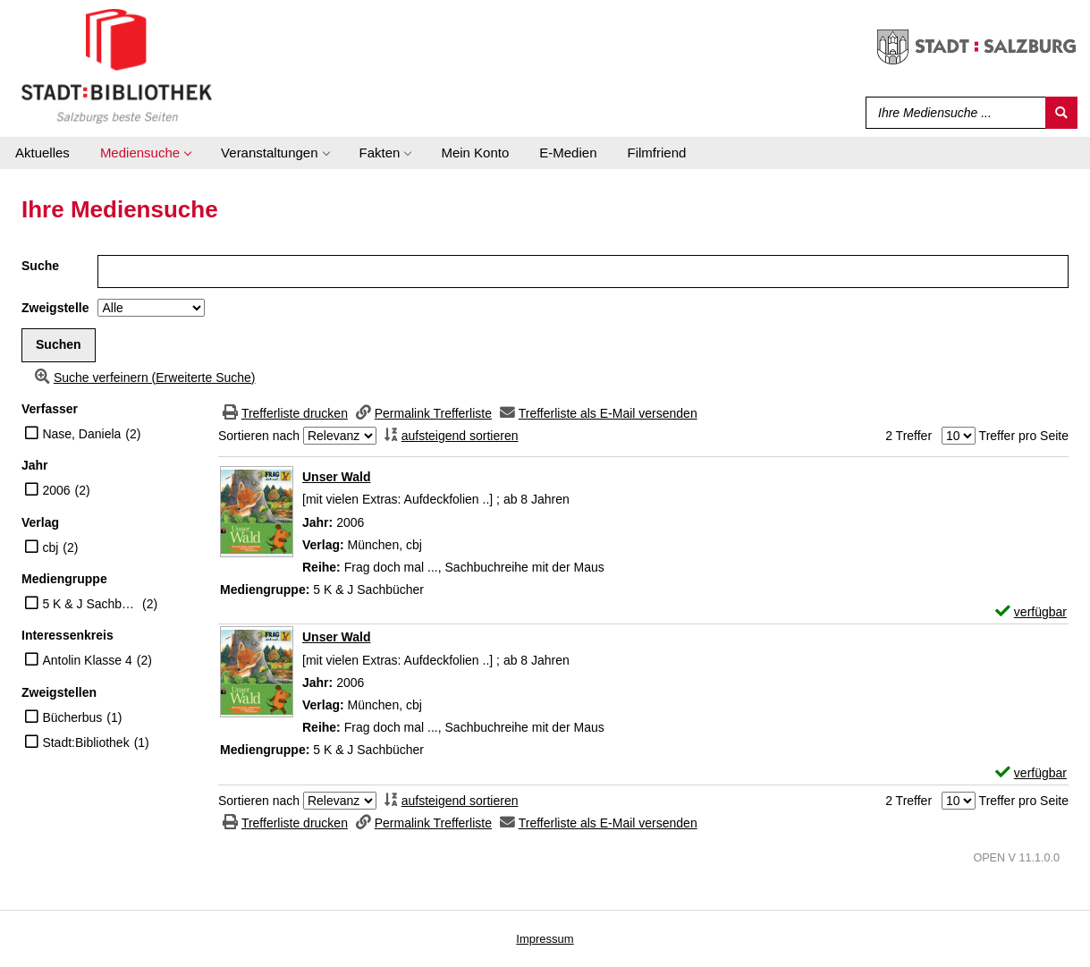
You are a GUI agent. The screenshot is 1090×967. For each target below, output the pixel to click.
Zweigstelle (55, 308)
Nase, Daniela (81, 434)
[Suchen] (1061, 113)
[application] (145, 153)
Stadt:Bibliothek (85, 742)
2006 (56, 490)
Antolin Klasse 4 (86, 660)
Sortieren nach (259, 435)
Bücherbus (72, 717)
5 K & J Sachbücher (90, 604)
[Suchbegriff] (951, 113)
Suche (40, 266)
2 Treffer (908, 435)
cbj (50, 547)
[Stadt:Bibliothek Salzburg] (116, 65)
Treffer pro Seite (1024, 435)
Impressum (544, 939)
